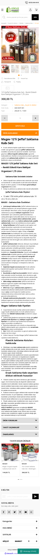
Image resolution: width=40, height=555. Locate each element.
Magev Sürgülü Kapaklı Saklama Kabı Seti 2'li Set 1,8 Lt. (9, 468)
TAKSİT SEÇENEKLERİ (11, 427)
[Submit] (35, 496)
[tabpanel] (5, 69)
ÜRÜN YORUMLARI (10, 420)
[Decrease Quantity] (4, 118)
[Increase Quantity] (35, 118)
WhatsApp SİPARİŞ (28, 551)
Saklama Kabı (19, 105)
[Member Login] (30, 9)
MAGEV (4, 464)
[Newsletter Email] (20, 496)
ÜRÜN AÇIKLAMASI (10, 133)
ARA (35, 17)
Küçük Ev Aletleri (30, 105)
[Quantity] (20, 118)
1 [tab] (19, 75)
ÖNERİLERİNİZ (8, 434)
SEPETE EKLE (20, 126)
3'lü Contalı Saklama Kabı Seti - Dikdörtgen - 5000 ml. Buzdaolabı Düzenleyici (29, 468)
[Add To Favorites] (8, 78)
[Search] (20, 17)
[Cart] (36, 9)
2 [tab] (21, 75)
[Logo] (13, 10)
